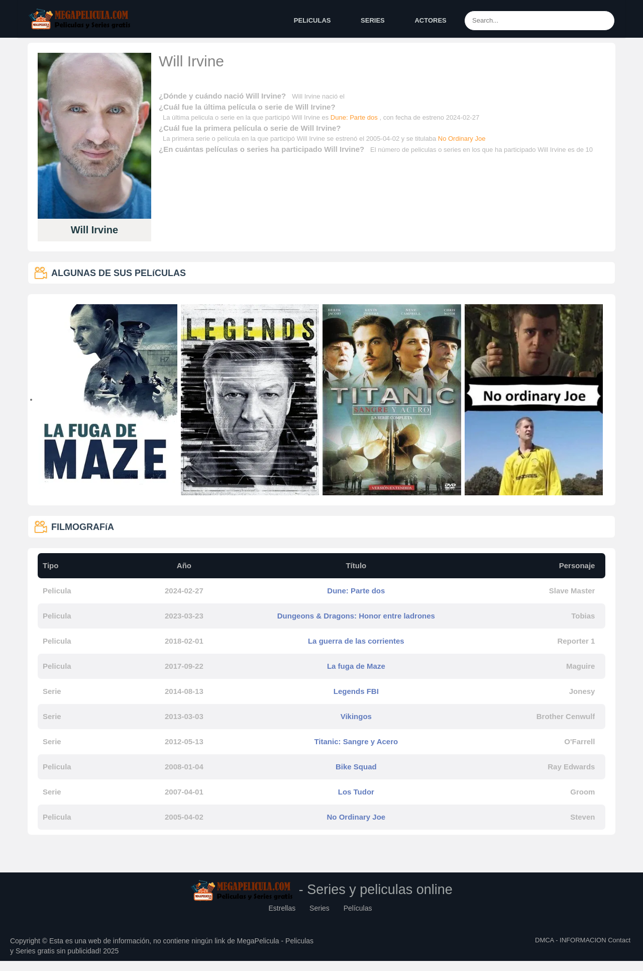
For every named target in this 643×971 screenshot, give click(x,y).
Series (319, 908)
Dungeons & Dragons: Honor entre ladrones (356, 615)
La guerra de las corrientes (356, 641)
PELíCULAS (312, 20)
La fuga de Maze (356, 666)
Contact (619, 940)
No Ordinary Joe (462, 138)
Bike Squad (356, 766)
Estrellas (282, 908)
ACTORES (430, 20)
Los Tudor (356, 791)
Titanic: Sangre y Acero (356, 741)
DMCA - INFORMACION (570, 940)
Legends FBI (356, 691)
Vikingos (356, 716)
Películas (358, 908)
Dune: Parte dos (355, 117)
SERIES (373, 20)
